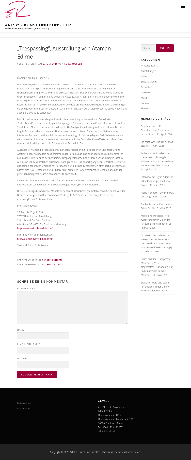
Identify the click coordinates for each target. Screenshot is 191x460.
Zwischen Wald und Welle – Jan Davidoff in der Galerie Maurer (156, 286)
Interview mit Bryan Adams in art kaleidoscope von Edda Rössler (157, 181)
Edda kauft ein (148, 81)
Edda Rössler (73, 63)
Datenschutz (24, 403)
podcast (145, 103)
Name (22, 329)
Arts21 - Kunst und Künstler (38, 25)
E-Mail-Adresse (28, 343)
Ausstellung (55, 264)
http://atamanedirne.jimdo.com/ (35, 238)
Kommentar (26, 288)
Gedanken (146, 87)
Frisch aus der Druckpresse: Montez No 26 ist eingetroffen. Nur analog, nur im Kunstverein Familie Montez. (157, 267)
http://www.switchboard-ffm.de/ (35, 228)
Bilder (144, 76)
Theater (145, 108)
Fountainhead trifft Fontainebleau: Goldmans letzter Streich (155, 130)
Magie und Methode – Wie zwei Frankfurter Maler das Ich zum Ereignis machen (155, 219)
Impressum (23, 408)
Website (22, 358)
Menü (183, 6)
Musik (144, 97)
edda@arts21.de (107, 431)
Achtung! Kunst (149, 65)
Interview (146, 92)
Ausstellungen (52, 260)
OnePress (107, 452)
